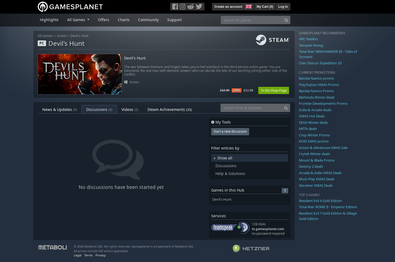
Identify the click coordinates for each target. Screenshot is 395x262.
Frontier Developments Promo (323, 103)
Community (148, 19)
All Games (45, 36)
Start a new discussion (230, 131)
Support (174, 19)
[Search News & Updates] (251, 108)
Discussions (99, 109)
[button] (248, 6)
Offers (103, 19)
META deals (308, 128)
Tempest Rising (311, 45)
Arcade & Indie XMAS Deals (320, 172)
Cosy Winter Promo (314, 135)
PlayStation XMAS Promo (319, 84)
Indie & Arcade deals (315, 109)
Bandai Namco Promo (316, 90)
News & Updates (59, 109)
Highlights (49, 19)
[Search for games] (251, 20)
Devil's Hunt (79, 36)
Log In (283, 7)
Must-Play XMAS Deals (317, 179)
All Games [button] (76, 19)
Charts (124, 19)
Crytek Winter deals (314, 153)
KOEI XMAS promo (314, 141)
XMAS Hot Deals (312, 116)
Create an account (228, 7)
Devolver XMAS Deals (316, 185)
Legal (77, 255)
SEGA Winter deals (313, 122)
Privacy (101, 255)
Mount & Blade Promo (317, 160)
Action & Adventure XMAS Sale (323, 147)
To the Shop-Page (274, 90)
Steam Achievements (169, 109)
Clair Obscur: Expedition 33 (320, 63)
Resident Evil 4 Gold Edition (320, 200)
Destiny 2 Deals (311, 166)
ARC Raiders (308, 38)
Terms (88, 255)
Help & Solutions (230, 173)
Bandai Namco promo (316, 78)
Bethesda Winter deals (317, 97)
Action (61, 36)
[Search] (286, 20)
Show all (224, 157)
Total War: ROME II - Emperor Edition (328, 206)
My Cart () (265, 7)
